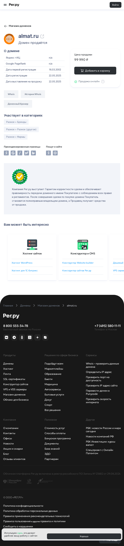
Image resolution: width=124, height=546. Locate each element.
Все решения (52, 410)
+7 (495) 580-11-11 (107, 326)
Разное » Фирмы (15, 136)
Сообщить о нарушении (18, 526)
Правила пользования (17, 521)
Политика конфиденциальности (23, 505)
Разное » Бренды (16, 121)
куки (19, 532)
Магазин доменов (20, 25)
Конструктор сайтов (15, 384)
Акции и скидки (13, 448)
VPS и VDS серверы (15, 389)
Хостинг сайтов (32, 253)
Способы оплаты (55, 433)
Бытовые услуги (54, 394)
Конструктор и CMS (83, 253)
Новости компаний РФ (100, 436)
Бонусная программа (58, 438)
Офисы (7, 438)
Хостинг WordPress (22, 262)
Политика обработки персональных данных (30, 510)
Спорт (48, 404)
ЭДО (47, 453)
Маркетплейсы (54, 368)
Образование (53, 373)
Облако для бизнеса (15, 399)
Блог (6, 453)
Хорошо (84, 536)
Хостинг (8, 368)
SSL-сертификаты (14, 379)
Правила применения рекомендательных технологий (36, 516)
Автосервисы (53, 389)
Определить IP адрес (99, 372)
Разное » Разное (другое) (21, 129)
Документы (52, 443)
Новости (8, 443)
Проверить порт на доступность (97, 378)
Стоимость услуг (55, 428)
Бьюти (48, 379)
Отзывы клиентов (14, 459)
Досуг (48, 399)
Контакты (9, 433)
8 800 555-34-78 (15, 326)
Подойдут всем (54, 363)
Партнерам (51, 459)
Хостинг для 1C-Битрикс (25, 270)
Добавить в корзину (97, 70)
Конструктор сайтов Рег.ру (76, 270)
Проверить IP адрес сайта (101, 385)
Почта (7, 373)
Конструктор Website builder (77, 262)
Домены (8, 363)
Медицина (51, 384)
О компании (10, 428)
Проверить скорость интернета (98, 400)
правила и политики (53, 521)
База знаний (52, 448)
